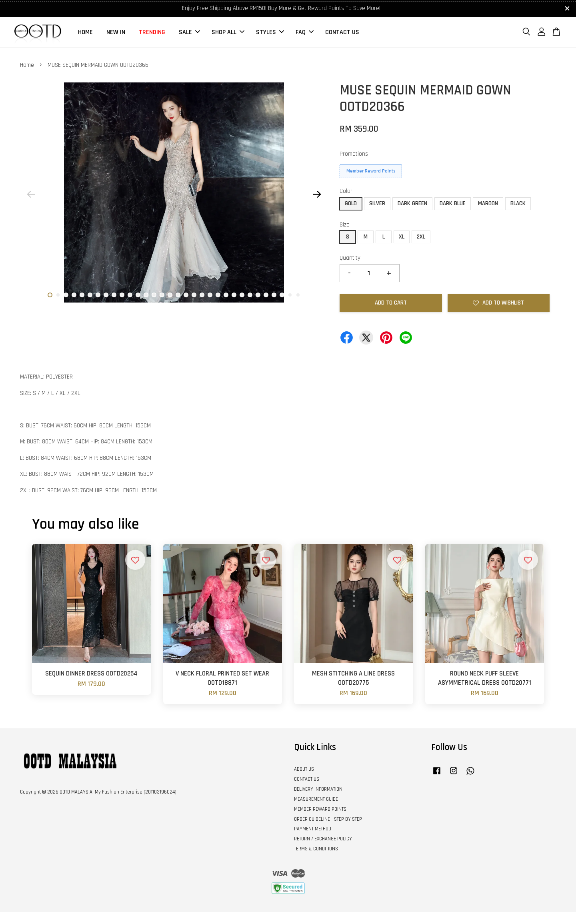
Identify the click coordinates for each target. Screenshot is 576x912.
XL (401, 237)
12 (138, 295)
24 (234, 295)
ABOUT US (304, 769)
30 (282, 295)
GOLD (351, 203)
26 (250, 295)
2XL (421, 237)
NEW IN (115, 32)
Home (27, 65)
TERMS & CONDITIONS (316, 849)
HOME (85, 32)
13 (146, 295)
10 (122, 295)
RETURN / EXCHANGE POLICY (323, 839)
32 (298, 295)
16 (170, 295)
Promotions (354, 154)
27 (258, 295)
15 (162, 295)
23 (226, 295)
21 (210, 295)
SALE (189, 32)
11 (130, 295)
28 (266, 295)
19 (194, 295)
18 (186, 295)
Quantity (350, 258)
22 (218, 295)
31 (290, 295)
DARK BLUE (453, 203)
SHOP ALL (228, 32)
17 (178, 295)
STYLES (270, 32)
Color (346, 191)
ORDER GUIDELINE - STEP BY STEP (328, 819)
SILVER (377, 203)
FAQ (305, 32)
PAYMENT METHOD (312, 829)
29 (274, 295)
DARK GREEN (412, 203)
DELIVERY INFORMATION (318, 789)
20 (202, 295)
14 (154, 295)
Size (345, 225)
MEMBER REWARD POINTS (320, 809)
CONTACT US (342, 32)
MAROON (488, 203)
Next (317, 194)
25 (242, 295)
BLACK (518, 203)
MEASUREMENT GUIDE (316, 799)
